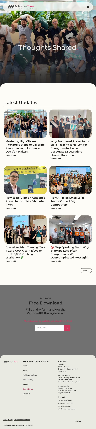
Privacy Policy (7, 420)
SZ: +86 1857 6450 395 (65, 403)
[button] (87, 6)
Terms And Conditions (22, 420)
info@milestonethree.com (67, 409)
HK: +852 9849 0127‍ (65, 401)
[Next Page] (86, 270)
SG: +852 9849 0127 (65, 406)
